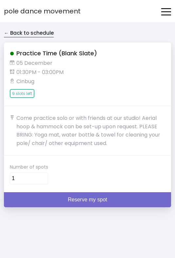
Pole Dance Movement (42, 11)
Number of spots (29, 167)
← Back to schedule (29, 32)
